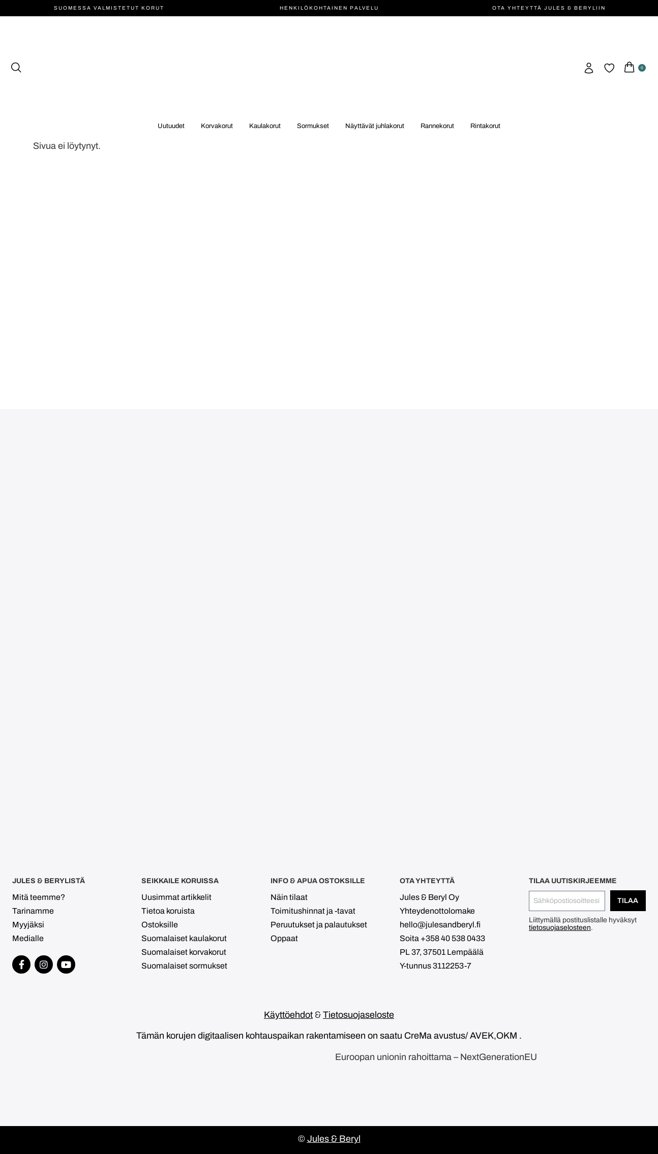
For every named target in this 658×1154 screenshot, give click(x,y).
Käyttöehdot (288, 1015)
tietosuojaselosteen (560, 927)
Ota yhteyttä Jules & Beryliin (549, 8)
